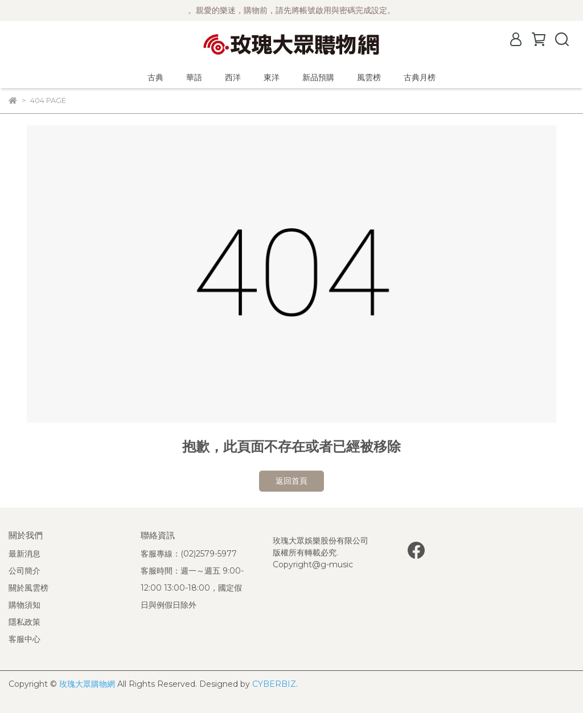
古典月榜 (420, 77)
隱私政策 (24, 622)
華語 (194, 77)
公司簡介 (24, 571)
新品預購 (318, 77)
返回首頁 (291, 481)
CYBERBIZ (274, 684)
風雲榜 (369, 77)
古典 (155, 77)
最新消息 (24, 554)
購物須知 (24, 605)
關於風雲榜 (28, 588)
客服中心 (24, 639)
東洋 (272, 77)
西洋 (233, 77)
